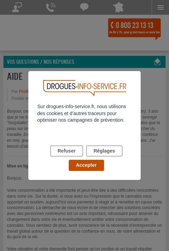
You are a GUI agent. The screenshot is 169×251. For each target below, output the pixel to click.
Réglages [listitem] (104, 151)
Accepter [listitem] (86, 165)
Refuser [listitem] (67, 151)
